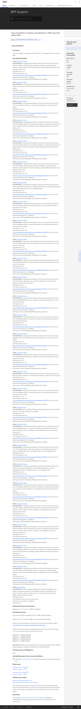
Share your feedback (79, 256)
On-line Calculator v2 (18, 669)
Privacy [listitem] (12, 707)
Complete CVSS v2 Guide (19, 667)
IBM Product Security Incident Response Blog (25, 682)
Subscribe (70, 105)
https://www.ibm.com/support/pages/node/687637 (29, 40)
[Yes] (70, 48)
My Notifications (26, 659)
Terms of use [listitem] (20, 707)
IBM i (68, 62)
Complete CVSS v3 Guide (19, 672)
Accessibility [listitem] (28, 707)
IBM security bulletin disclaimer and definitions (32, 697)
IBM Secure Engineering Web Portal (22, 680)
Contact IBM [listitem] (5, 707)
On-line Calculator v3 (18, 674)
